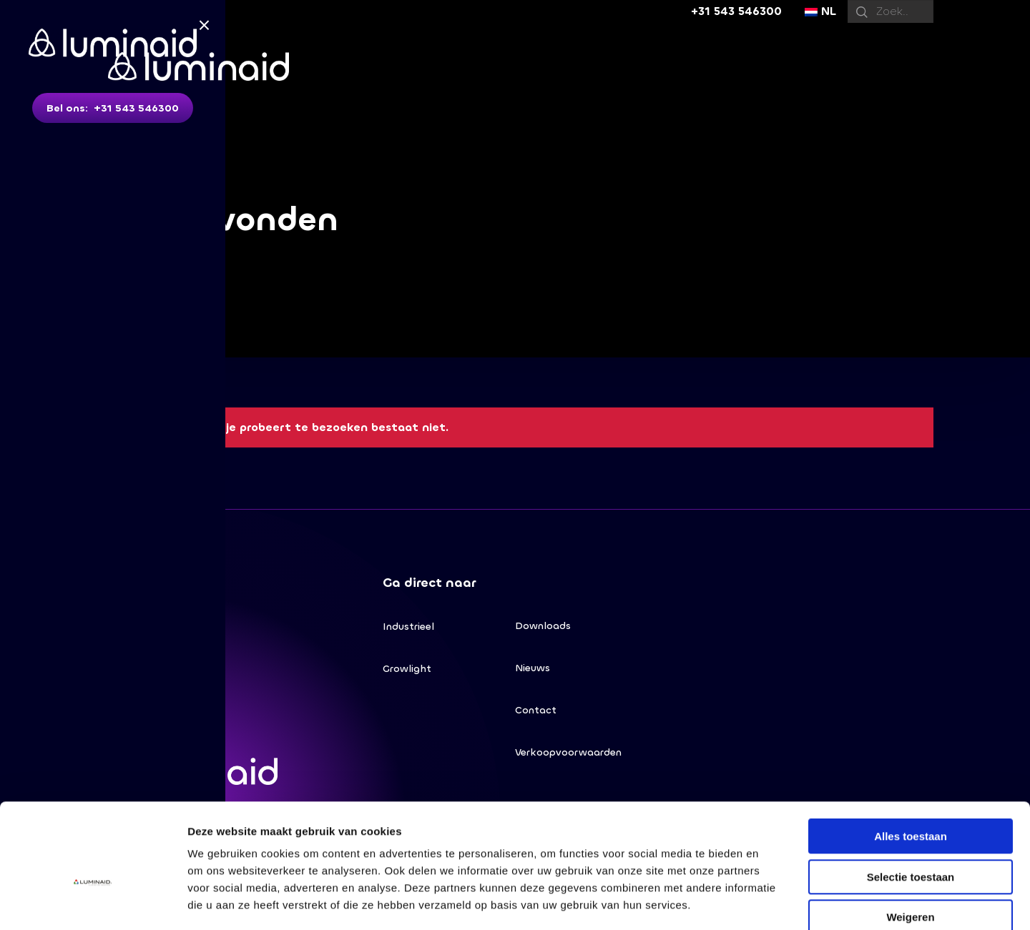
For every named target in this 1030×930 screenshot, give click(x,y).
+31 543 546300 (736, 11)
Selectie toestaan (911, 799)
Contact (535, 712)
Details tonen (773, 902)
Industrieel (408, 627)
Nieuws (532, 669)
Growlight (407, 670)
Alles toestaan (910, 759)
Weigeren (910, 839)
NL (820, 11)
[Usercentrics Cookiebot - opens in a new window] (92, 902)
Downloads (543, 626)
